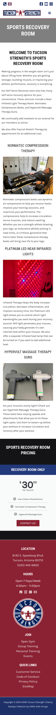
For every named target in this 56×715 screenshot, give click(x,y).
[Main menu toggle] (49, 13)
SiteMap (28, 686)
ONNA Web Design (38, 706)
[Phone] (5, 4)
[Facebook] (41, 4)
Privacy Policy (28, 681)
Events (28, 656)
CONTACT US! (28, 523)
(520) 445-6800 (28, 565)
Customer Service (28, 671)
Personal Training (28, 651)
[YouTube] (46, 4)
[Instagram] (51, 4)
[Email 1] (10, 4)
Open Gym (28, 641)
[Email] (35, 591)
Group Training (28, 646)
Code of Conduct (28, 676)
